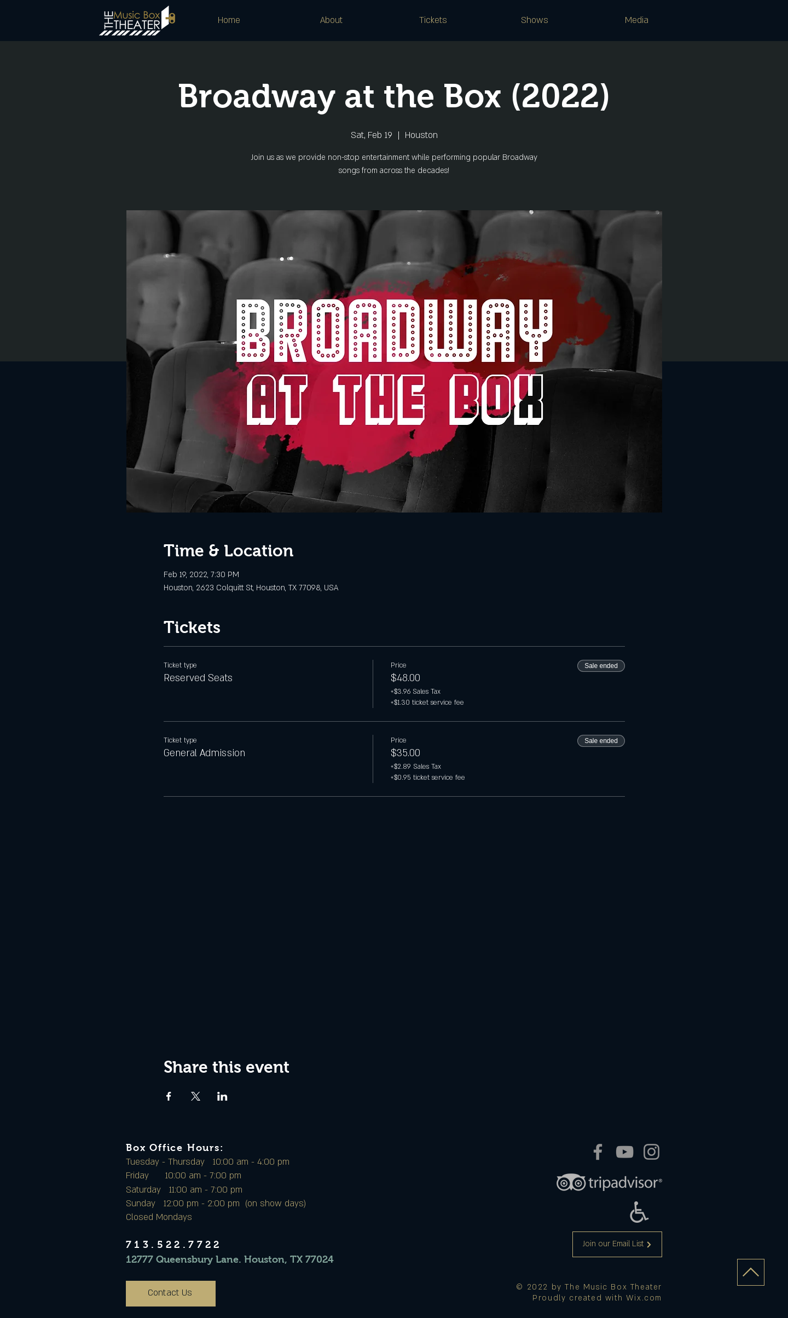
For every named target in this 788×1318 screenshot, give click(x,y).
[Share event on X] (195, 1096)
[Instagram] (651, 1151)
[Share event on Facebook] (169, 1096)
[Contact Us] (171, 1294)
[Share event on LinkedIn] (222, 1096)
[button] (331, 20)
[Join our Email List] (617, 1244)
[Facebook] (598, 1151)
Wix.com (644, 1298)
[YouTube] (624, 1151)
